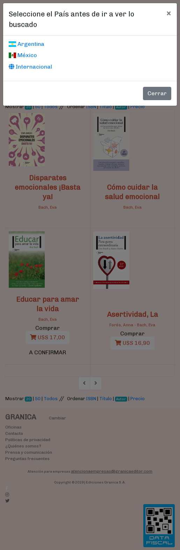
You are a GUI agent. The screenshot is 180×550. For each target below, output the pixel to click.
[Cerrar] (168, 13)
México (23, 55)
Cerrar (157, 93)
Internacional (30, 66)
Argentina (26, 44)
